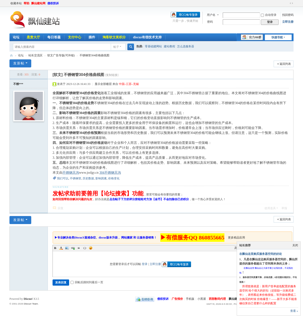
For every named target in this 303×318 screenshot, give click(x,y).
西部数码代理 (217, 298)
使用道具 (270, 208)
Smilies (90, 248)
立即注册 (288, 21)
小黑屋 (201, 298)
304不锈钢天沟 (110, 172)
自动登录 (268, 15)
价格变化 (114, 178)
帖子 (116, 47)
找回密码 (288, 15)
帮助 (26, 3)
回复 (60, 208)
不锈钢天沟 (70, 172)
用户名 (211, 15)
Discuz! (28, 298)
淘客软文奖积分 (114, 37)
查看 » (294, 311)
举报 (284, 208)
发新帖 (19, 63)
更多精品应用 (236, 237)
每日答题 (54, 37)
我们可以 (62, 178)
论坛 (16, 37)
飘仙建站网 (38, 3)
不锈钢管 (75, 178)
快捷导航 (277, 37)
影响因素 (101, 178)
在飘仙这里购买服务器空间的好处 (260, 254)
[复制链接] (111, 75)
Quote (78, 248)
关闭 (295, 245)
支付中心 (74, 37)
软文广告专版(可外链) (61, 55)
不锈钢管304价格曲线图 (94, 55)
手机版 (190, 298)
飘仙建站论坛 (11, 55)
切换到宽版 (291, 3)
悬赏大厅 (33, 37)
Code (84, 248)
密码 (210, 21)
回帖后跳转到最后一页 (87, 282)
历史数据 (88, 178)
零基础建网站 (153, 46)
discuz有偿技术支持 (147, 37)
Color (61, 248)
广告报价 (177, 298)
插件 (92, 37)
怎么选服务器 (185, 46)
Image (67, 248)
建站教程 (169, 46)
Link (73, 248)
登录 (144, 264)
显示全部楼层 (103, 84)
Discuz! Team (31, 303)
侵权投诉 (53, 3)
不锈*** (18, 84)
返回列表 (285, 64)
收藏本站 (16, 3)
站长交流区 (35, 55)
